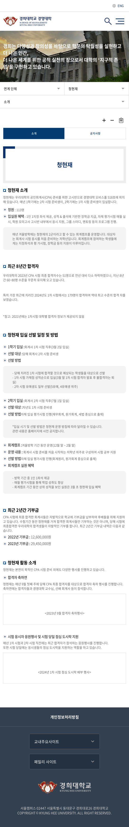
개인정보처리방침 (64, 717)
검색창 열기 (108, 21)
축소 (112, 120)
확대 (104, 120)
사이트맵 (120, 21)
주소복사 (121, 120)
